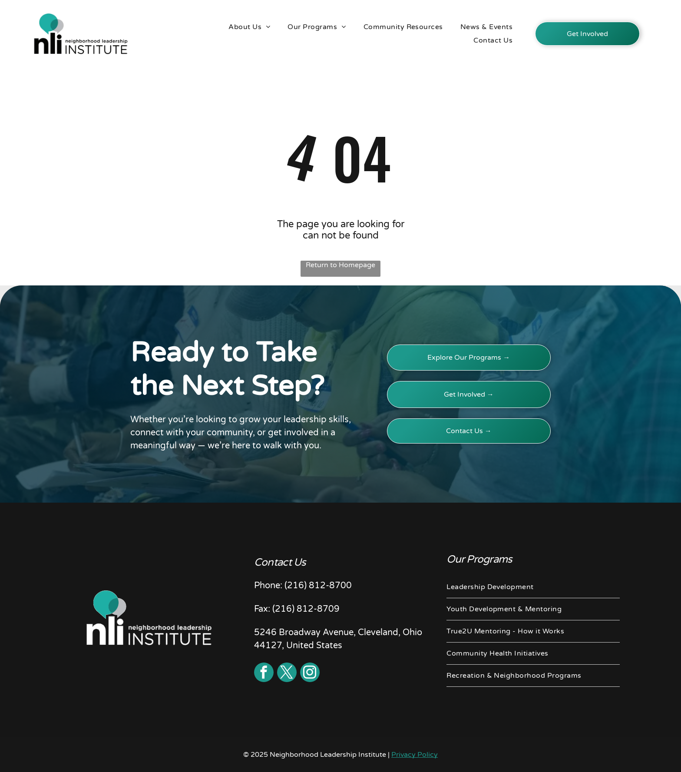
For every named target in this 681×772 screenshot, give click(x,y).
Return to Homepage (340, 265)
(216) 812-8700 (318, 585)
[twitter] (287, 673)
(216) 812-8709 (306, 609)
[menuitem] (249, 26)
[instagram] (310, 673)
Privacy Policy (414, 754)
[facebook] (264, 673)
